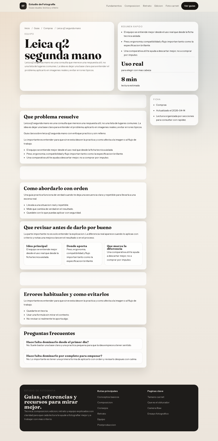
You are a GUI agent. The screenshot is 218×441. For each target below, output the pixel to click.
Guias (37, 28)
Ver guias (189, 5)
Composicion (132, 5)
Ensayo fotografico (158, 413)
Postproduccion (106, 424)
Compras (48, 28)
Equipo (101, 419)
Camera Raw (154, 407)
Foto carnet (172, 5)
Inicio (27, 28)
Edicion (158, 5)
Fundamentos (114, 5)
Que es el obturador (158, 402)
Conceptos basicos (108, 396)
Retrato (147, 5)
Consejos (102, 407)
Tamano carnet (155, 396)
